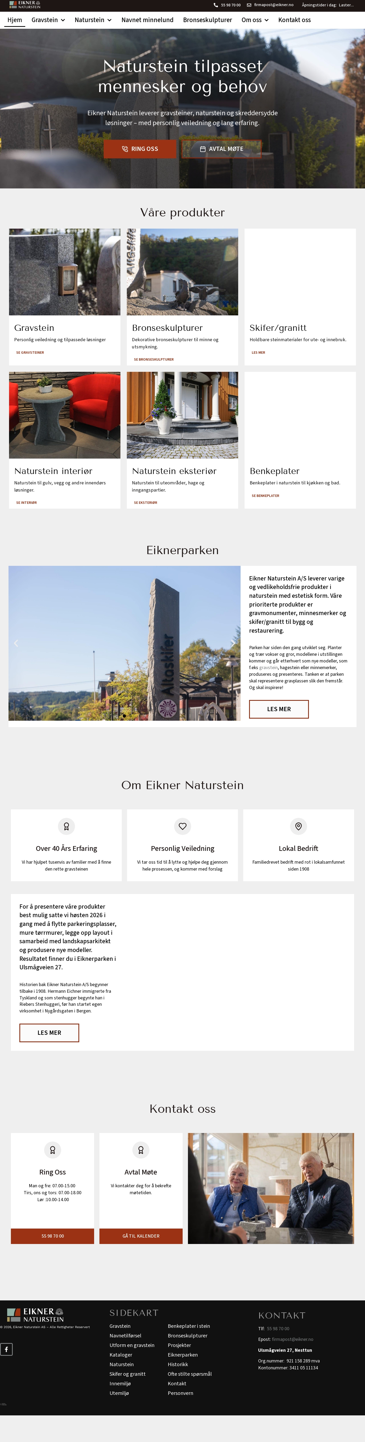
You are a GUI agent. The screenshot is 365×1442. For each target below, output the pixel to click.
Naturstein (93, 20)
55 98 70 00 (231, 5)
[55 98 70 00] (216, 5)
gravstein (268, 692)
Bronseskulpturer (207, 20)
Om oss (255, 20)
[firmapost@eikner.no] (249, 5)
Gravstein (48, 20)
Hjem (14, 20)
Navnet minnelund (147, 20)
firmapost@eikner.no (273, 5)
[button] (16, 668)
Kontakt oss (294, 20)
